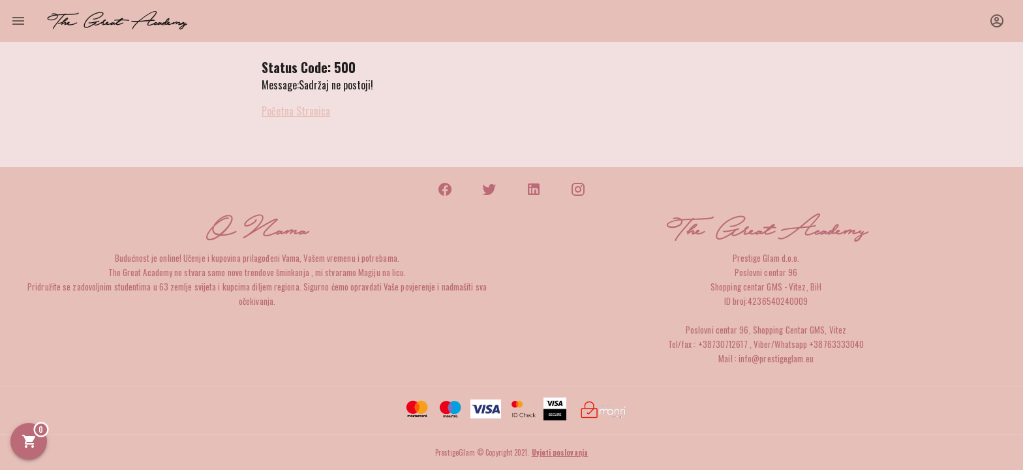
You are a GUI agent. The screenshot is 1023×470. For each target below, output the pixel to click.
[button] (997, 21)
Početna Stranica (296, 111)
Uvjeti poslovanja (560, 452)
